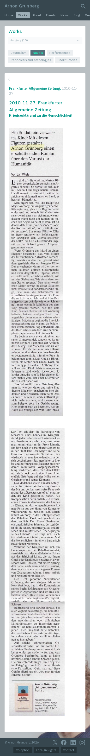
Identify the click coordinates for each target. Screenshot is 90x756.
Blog (77, 15)
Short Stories (67, 60)
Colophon (23, 750)
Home (9, 15)
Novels (38, 53)
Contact (68, 750)
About (36, 15)
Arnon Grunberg (22, 6)
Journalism (18, 53)
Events (51, 15)
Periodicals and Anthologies (31, 60)
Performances (59, 53)
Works (22, 15)
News (64, 15)
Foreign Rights (46, 750)
